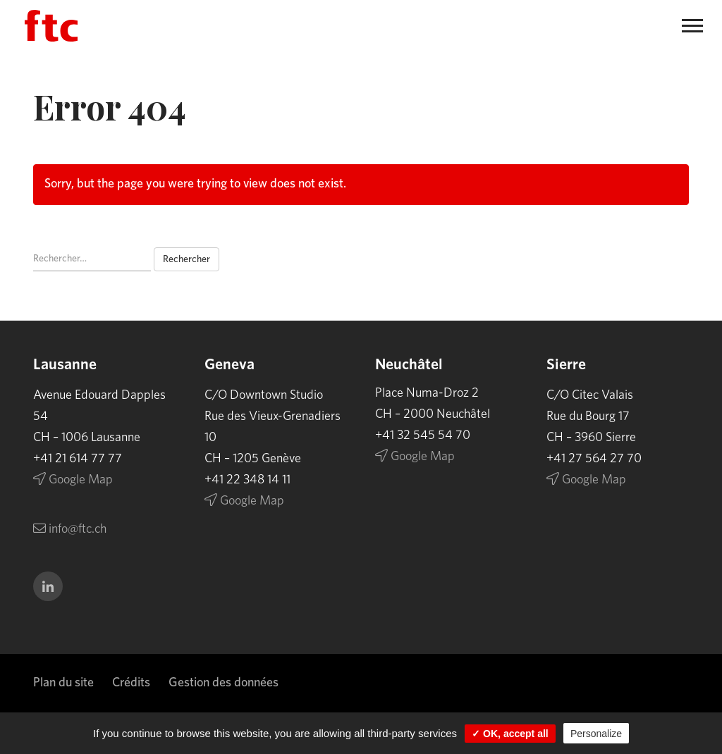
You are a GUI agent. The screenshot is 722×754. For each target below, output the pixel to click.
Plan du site (63, 682)
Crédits (131, 682)
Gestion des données (224, 682)
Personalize (596, 733)
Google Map (73, 480)
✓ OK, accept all (510, 733)
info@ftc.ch (69, 529)
